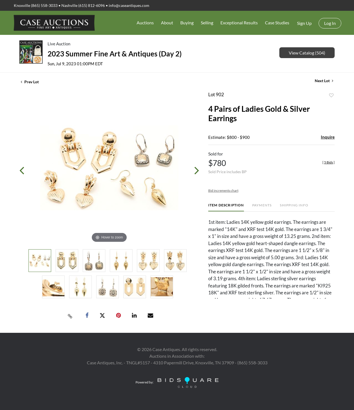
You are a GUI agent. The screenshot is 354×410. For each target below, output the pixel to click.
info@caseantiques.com (129, 5)
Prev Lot (30, 81)
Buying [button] (187, 22)
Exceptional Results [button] (239, 22)
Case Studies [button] (277, 22)
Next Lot (324, 80)
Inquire (328, 136)
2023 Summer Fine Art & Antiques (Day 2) (115, 53)
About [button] (167, 22)
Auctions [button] (145, 22)
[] (328, 162)
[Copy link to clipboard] (70, 315)
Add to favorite (331, 95)
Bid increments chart (223, 190)
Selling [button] (207, 22)
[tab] (226, 207)
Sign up (304, 23)
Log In (330, 23)
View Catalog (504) (307, 52)
